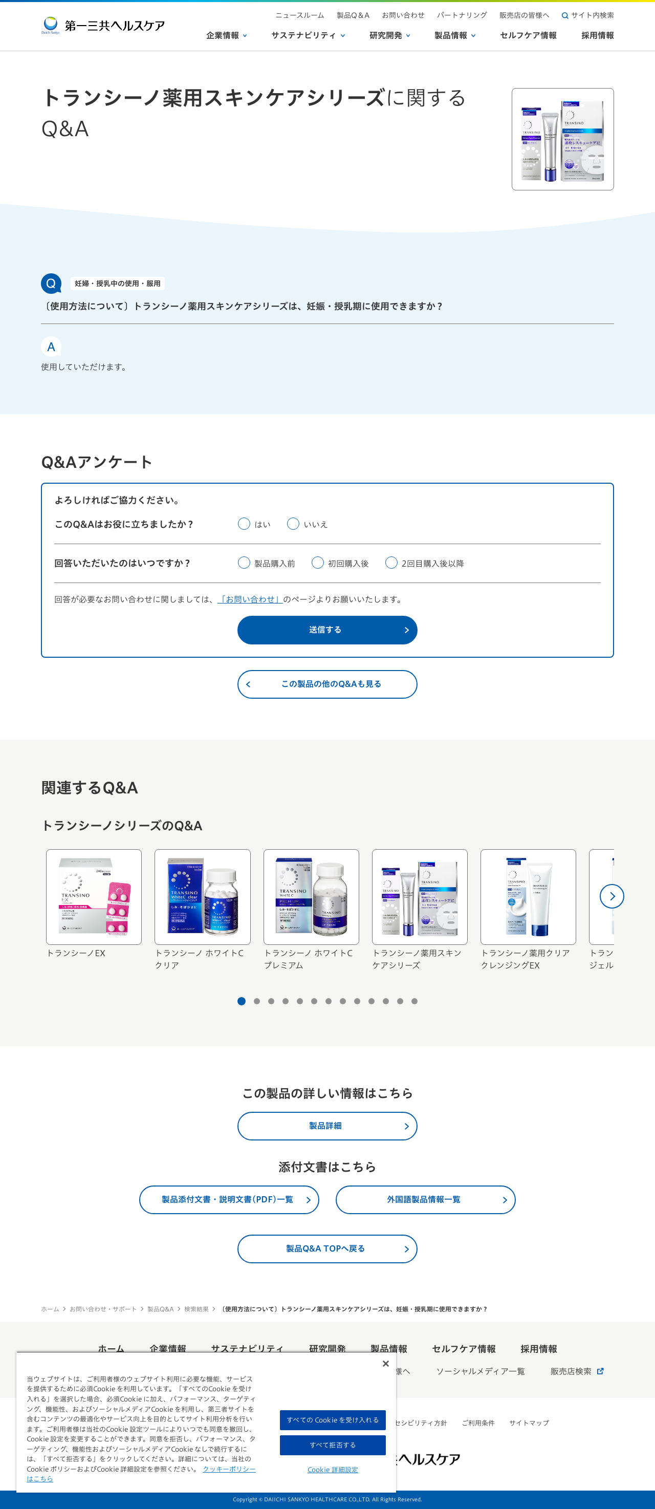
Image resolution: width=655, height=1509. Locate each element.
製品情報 (454, 35)
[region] (206, 1422)
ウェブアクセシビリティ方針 (404, 1423)
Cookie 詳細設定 (333, 1470)
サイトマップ (529, 1423)
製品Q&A (160, 1309)
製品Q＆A (353, 15)
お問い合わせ (403, 15)
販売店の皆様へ (524, 15)
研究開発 (389, 35)
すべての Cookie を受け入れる (333, 1420)
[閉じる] (386, 1364)
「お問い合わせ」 (250, 599)
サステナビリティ (308, 35)
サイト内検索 (588, 15)
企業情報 (226, 35)
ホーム (50, 1309)
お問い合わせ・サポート (103, 1309)
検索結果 (196, 1309)
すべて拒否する (333, 1445)
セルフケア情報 (528, 35)
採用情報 (597, 35)
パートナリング (462, 15)
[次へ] (612, 896)
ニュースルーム (299, 15)
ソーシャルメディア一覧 (480, 1371)
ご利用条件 (478, 1423)
